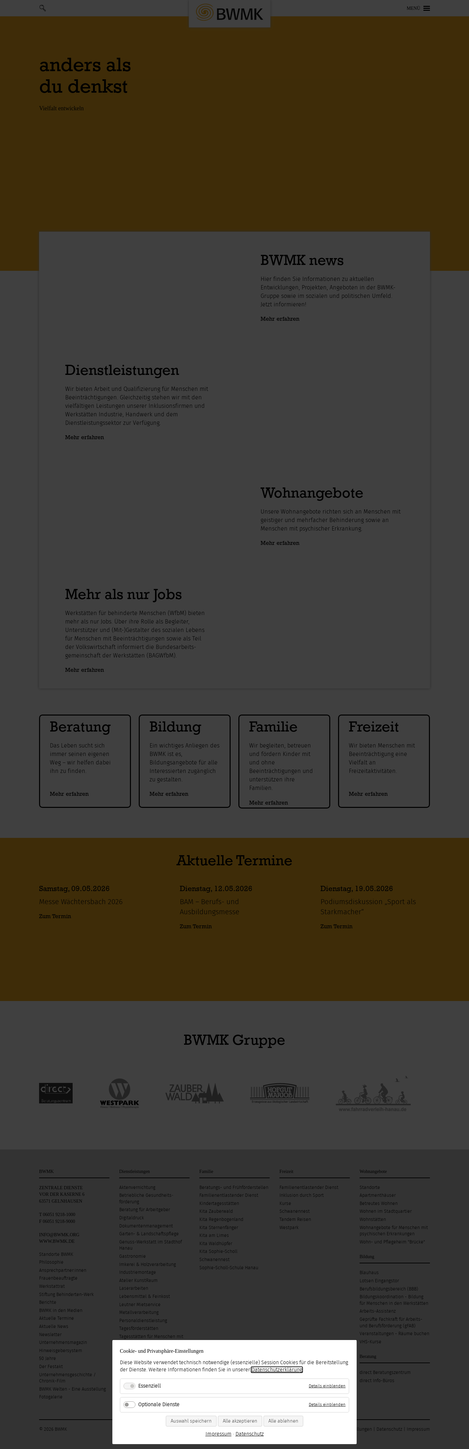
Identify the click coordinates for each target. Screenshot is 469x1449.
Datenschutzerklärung (276, 1369)
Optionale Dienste (158, 1404)
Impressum (219, 1434)
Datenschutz (249, 1434)
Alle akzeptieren (240, 1421)
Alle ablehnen (283, 1421)
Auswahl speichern (191, 1421)
